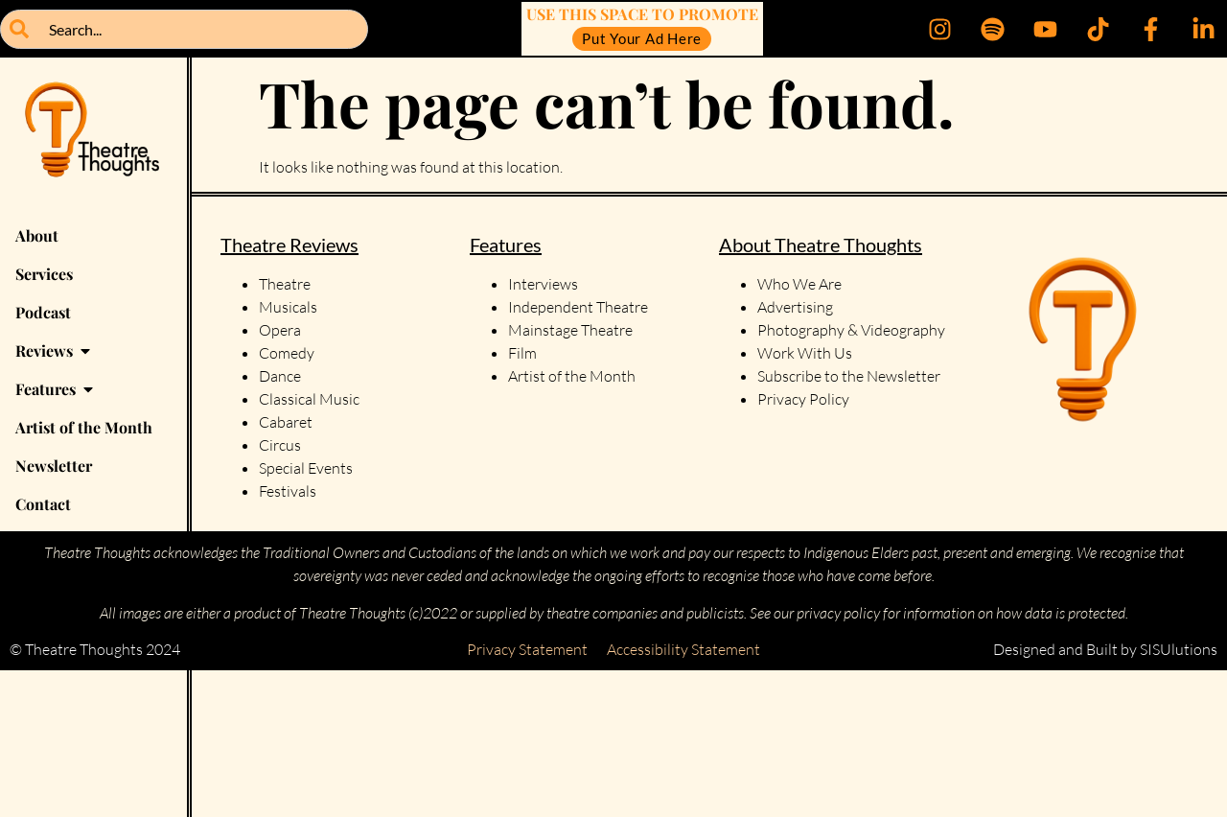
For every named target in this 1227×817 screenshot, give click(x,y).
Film (522, 352)
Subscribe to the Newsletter (848, 375)
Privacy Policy (803, 398)
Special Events (306, 468)
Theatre (285, 283)
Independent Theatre (578, 306)
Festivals (287, 491)
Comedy (286, 352)
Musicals (288, 306)
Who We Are (799, 283)
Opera (280, 329)
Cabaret (286, 422)
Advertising (795, 306)
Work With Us (806, 352)
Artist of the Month (572, 375)
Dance (280, 375)
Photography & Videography (851, 329)
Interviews (543, 283)
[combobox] (184, 29)
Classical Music (309, 398)
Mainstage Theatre (570, 329)
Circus (280, 445)
